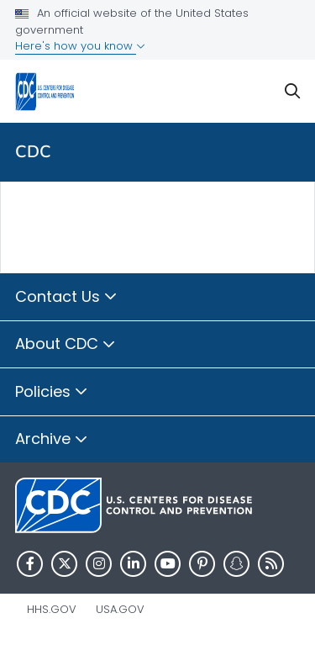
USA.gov (120, 609)
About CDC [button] (65, 345)
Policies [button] (51, 392)
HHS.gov (51, 609)
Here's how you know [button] (80, 46)
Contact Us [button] (66, 297)
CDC (33, 151)
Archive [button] (51, 440)
